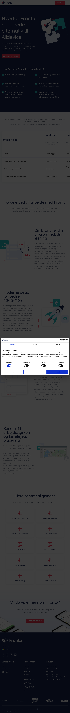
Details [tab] (35, 344)
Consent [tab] (12, 344)
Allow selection (35, 372)
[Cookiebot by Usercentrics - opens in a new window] (61, 340)
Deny (12, 372)
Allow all (57, 372)
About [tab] (58, 344)
